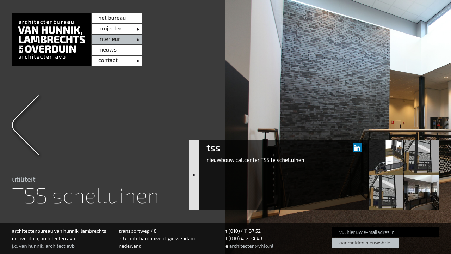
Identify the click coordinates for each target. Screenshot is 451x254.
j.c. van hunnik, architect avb (43, 246)
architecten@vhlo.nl (251, 246)
